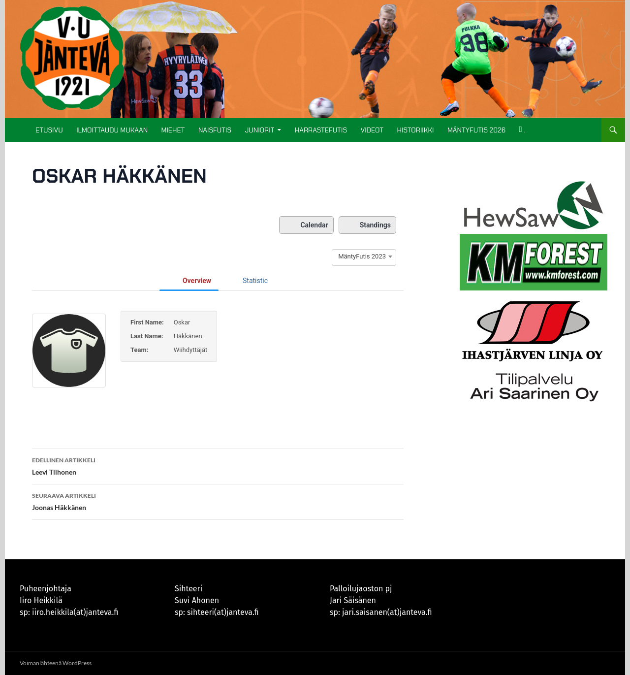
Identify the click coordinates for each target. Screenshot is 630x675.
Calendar (306, 225)
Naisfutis (214, 130)
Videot (371, 130)
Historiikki (415, 130)
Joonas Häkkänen (218, 501)
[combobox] (364, 256)
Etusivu (49, 130)
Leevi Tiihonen (218, 465)
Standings (367, 225)
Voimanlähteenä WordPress (56, 663)
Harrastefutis (321, 130)
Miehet (173, 130)
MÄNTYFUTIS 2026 (476, 130)
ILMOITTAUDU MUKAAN (112, 130)
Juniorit (259, 130)
